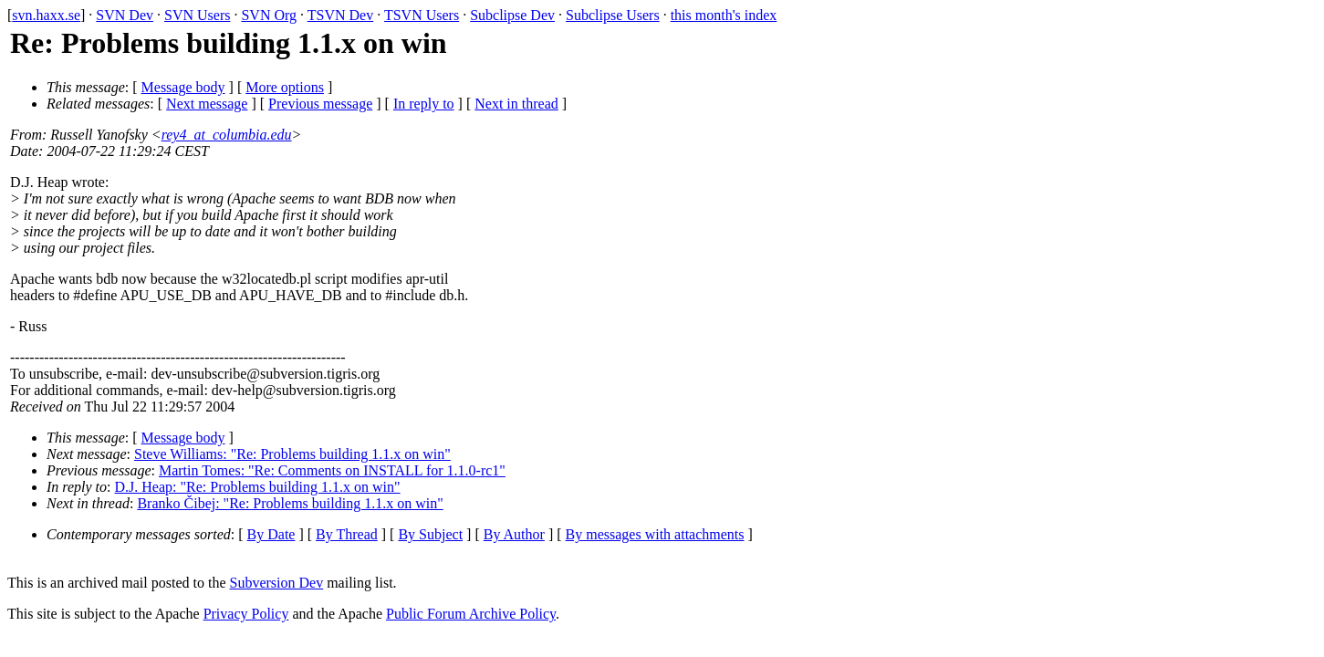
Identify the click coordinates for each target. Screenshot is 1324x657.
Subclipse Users (613, 15)
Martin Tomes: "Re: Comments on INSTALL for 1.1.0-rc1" (332, 470)
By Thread (347, 534)
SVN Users (197, 15)
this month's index (724, 15)
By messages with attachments (655, 534)
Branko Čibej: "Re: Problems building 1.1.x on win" (290, 503)
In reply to (423, 103)
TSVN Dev (340, 15)
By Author (514, 534)
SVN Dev (124, 15)
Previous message (320, 103)
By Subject (430, 534)
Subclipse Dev (512, 15)
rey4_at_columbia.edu (227, 134)
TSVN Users (421, 15)
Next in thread (516, 103)
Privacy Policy (246, 613)
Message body (183, 87)
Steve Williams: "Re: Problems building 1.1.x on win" (292, 454)
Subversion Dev (277, 582)
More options (284, 87)
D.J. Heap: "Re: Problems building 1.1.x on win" (258, 487)
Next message (206, 103)
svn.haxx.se (46, 15)
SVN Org (269, 15)
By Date (271, 534)
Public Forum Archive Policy (471, 613)
